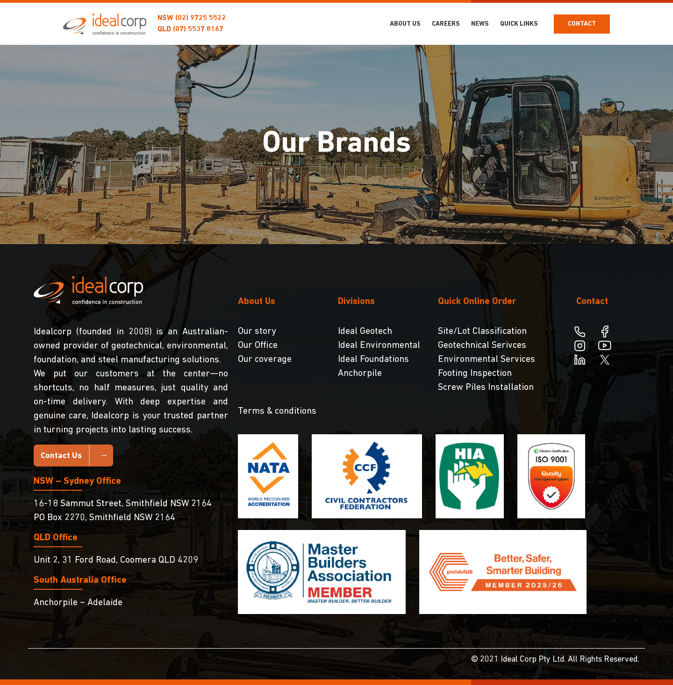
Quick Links (519, 24)
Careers (446, 24)
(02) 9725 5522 (200, 18)
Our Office (258, 345)
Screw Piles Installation (486, 387)
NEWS (480, 24)
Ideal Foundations (373, 359)
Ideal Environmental (379, 345)
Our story (257, 331)
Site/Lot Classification (482, 331)
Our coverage (265, 359)
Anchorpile (360, 373)
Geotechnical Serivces (482, 345)
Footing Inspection (475, 373)
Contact (582, 24)
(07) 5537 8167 (198, 29)
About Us (405, 24)
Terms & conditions (277, 411)
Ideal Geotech (365, 331)
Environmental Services (486, 359)
